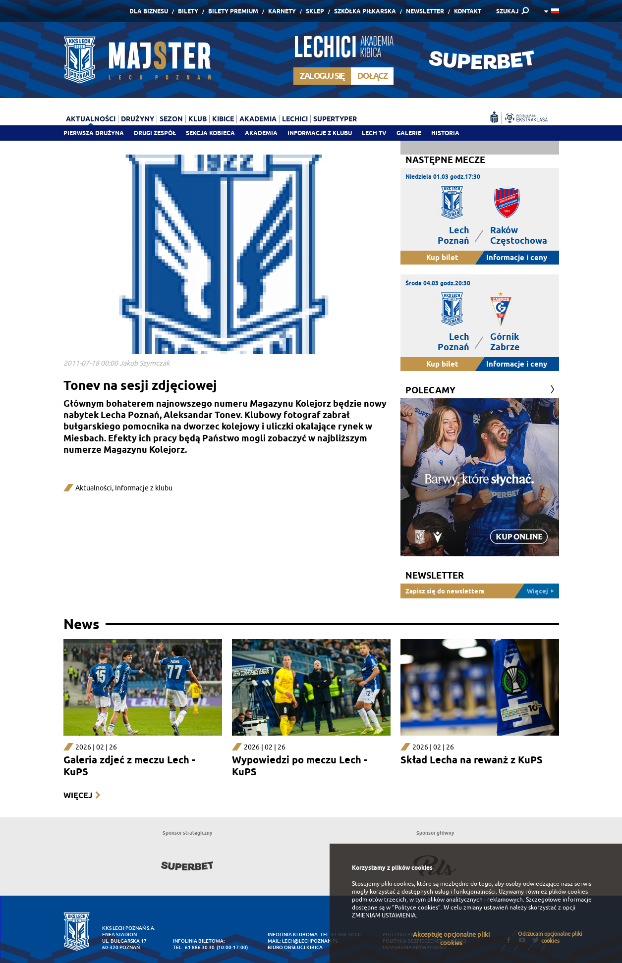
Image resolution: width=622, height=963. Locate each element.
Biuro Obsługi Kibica (295, 947)
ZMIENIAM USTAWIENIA (384, 915)
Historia (445, 133)
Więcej (77, 795)
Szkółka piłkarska (365, 11)
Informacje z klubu (319, 133)
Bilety (188, 11)
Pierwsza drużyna (93, 133)
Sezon (171, 119)
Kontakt (467, 11)
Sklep (315, 11)
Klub (197, 119)
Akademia (261, 133)
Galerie (408, 133)
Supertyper (335, 119)
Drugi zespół (155, 133)
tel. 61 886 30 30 (194, 947)
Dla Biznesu (148, 11)
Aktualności (90, 119)
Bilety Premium (233, 11)
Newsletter (425, 11)
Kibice (223, 119)
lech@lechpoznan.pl (310, 941)
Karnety (282, 11)
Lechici (295, 119)
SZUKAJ (507, 11)
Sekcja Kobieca (210, 133)
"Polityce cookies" (416, 907)
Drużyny (137, 119)
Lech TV (374, 133)
